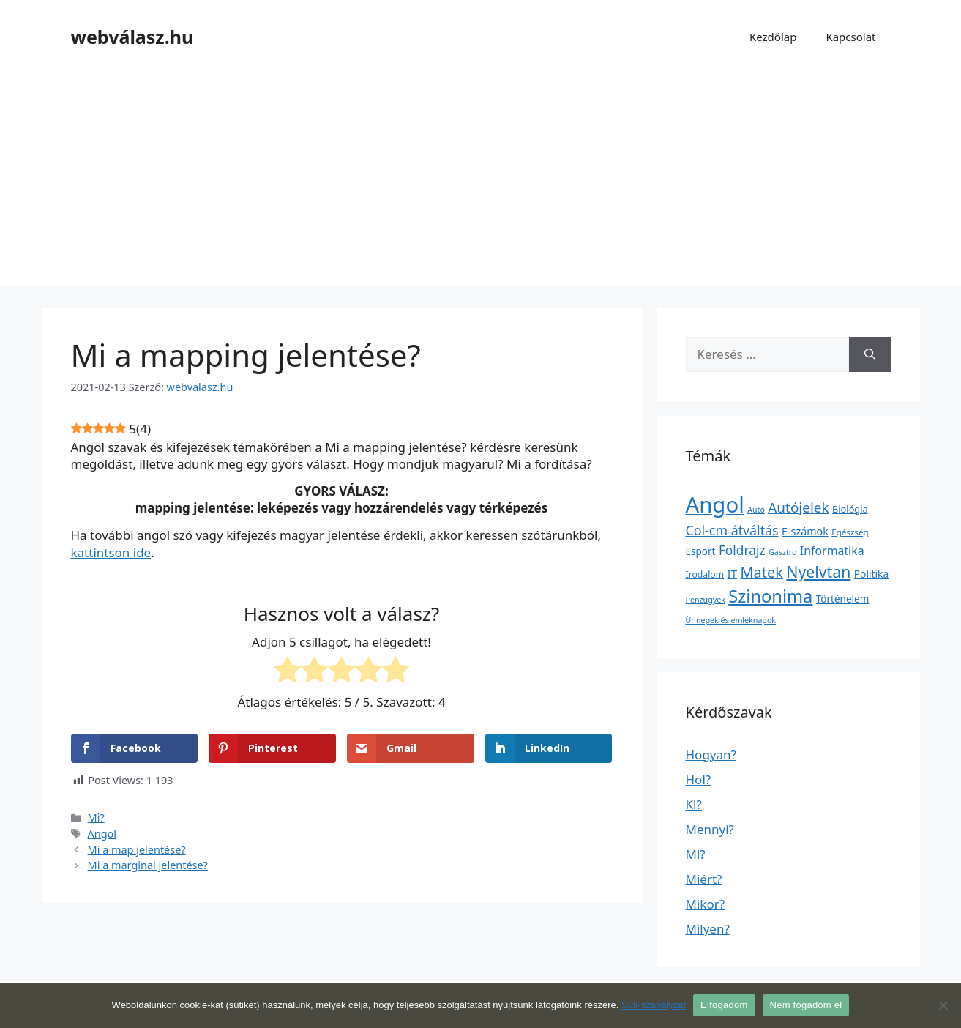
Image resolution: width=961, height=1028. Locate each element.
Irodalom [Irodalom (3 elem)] (705, 574)
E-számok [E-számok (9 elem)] (805, 531)
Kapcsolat (850, 36)
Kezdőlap (772, 36)
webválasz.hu (132, 36)
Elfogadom (723, 1004)
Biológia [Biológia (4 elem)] (850, 508)
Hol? (698, 779)
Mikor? (705, 903)
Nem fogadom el (806, 1004)
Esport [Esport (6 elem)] (701, 551)
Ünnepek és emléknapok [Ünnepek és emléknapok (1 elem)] (731, 620)
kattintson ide (111, 552)
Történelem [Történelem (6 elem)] (843, 599)
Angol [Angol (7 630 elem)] (715, 504)
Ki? (694, 804)
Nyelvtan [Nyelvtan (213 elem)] (818, 571)
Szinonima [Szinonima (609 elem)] (770, 596)
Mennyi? (710, 829)
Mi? (96, 817)
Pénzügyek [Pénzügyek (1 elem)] (705, 600)
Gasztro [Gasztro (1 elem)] (782, 552)
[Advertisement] (481, 183)
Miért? (704, 879)
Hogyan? (711, 754)
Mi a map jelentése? (137, 850)
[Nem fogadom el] (942, 1005)
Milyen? (708, 928)
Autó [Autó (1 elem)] (756, 509)
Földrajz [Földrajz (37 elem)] (742, 550)
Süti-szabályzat (653, 1004)
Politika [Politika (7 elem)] (871, 574)
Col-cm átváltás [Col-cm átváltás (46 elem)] (732, 530)
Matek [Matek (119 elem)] (762, 572)
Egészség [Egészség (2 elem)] (849, 531)
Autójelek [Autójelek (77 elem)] (798, 507)
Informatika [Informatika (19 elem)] (832, 551)
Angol (102, 834)
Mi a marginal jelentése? (148, 865)
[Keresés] (870, 354)
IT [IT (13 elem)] (733, 573)
